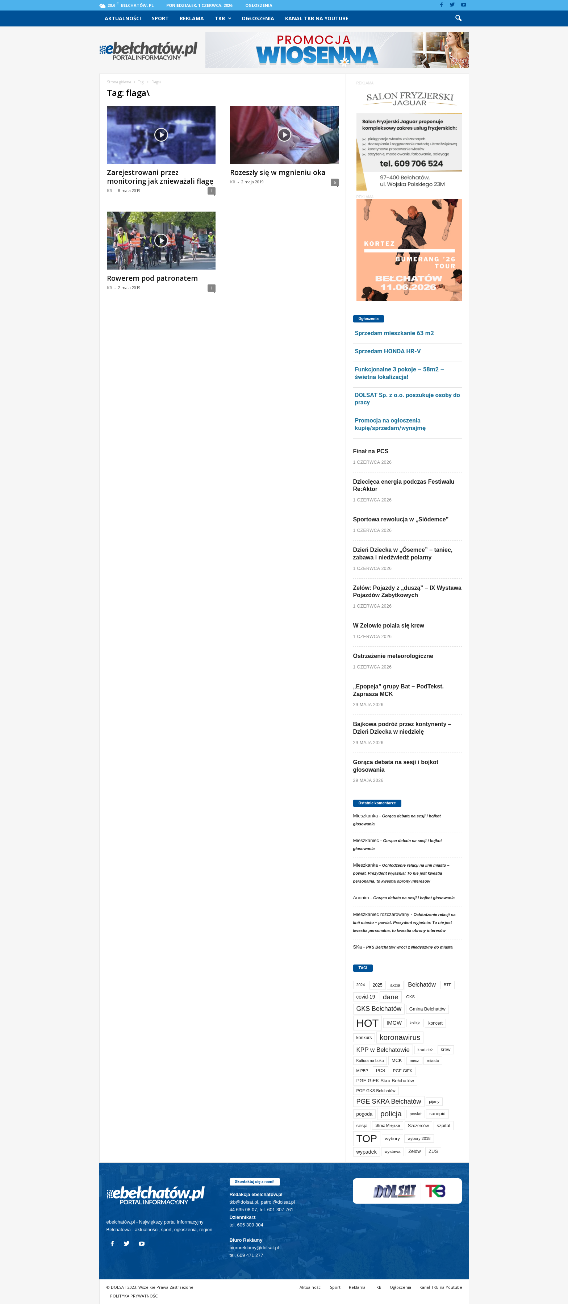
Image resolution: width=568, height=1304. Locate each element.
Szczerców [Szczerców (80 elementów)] (418, 1125)
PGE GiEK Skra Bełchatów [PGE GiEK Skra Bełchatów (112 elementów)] (385, 1080)
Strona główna (119, 81)
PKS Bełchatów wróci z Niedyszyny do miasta (409, 947)
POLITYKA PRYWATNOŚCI (134, 1296)
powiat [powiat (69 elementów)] (416, 1114)
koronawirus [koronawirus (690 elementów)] (400, 1037)
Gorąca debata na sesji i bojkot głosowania (396, 766)
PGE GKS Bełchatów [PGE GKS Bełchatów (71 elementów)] (376, 1090)
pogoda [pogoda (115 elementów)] (364, 1114)
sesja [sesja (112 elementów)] (362, 1125)
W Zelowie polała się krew (389, 625)
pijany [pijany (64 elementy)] (434, 1101)
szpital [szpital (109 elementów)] (443, 1125)
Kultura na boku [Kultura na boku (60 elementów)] (370, 1060)
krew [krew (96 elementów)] (446, 1049)
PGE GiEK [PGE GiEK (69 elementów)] (403, 1070)
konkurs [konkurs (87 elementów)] (364, 1037)
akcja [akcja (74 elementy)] (395, 985)
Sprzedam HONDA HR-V (388, 351)
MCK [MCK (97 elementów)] (397, 1060)
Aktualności (123, 18)
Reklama (192, 18)
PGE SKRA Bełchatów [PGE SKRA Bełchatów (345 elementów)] (388, 1101)
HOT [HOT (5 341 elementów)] (367, 1023)
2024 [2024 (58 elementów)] (360, 985)
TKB (223, 18)
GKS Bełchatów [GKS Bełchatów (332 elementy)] (379, 1008)
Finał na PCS (371, 451)
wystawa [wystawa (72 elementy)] (392, 1151)
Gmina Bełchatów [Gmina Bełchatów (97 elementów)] (427, 1009)
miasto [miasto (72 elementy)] (433, 1060)
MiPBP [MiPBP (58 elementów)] (362, 1070)
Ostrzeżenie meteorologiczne (393, 656)
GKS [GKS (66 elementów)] (410, 997)
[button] (458, 18)
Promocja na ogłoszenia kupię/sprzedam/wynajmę (390, 424)
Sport (160, 18)
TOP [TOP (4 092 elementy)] (366, 1138)
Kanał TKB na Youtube (316, 18)
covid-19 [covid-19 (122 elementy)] (365, 997)
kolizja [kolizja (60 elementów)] (415, 1023)
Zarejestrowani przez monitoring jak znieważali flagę (160, 177)
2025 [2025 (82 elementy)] (378, 985)
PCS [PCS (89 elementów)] (380, 1070)
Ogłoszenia (258, 5)
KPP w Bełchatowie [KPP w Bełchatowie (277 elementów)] (383, 1049)
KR (109, 190)
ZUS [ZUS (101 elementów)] (433, 1151)
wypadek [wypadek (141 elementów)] (366, 1152)
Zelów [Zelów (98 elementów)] (414, 1151)
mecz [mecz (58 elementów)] (414, 1060)
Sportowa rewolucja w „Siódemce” (401, 519)
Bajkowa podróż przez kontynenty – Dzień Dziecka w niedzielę (402, 728)
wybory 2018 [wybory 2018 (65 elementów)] (419, 1138)
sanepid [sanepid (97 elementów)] (437, 1113)
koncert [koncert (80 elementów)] (435, 1023)
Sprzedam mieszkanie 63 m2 (394, 333)
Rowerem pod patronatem (152, 278)
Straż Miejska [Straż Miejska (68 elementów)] (387, 1125)
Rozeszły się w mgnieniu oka (277, 172)
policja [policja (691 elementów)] (391, 1113)
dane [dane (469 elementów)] (390, 997)
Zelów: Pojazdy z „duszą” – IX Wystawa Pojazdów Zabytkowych (407, 592)
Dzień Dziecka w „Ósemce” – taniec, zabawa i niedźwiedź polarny (403, 554)
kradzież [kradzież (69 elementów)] (425, 1049)
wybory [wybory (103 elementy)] (392, 1138)
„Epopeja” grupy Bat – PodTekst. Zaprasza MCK (398, 690)
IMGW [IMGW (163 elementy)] (394, 1023)
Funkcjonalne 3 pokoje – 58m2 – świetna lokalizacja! (399, 373)
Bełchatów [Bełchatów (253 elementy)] (422, 984)
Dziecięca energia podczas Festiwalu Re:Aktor (404, 485)
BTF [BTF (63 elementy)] (447, 985)
